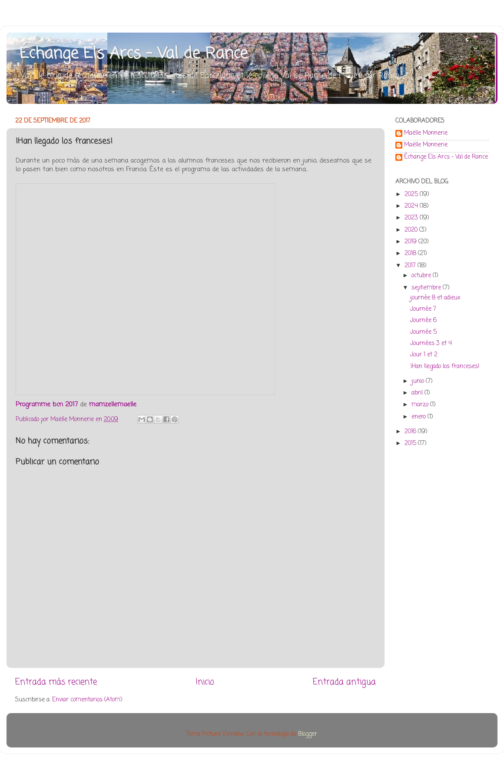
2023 (412, 217)
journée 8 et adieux (435, 297)
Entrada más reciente (56, 682)
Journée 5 (423, 332)
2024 (412, 206)
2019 (411, 241)
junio (418, 381)
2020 (412, 230)
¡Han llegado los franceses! (444, 366)
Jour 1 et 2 (424, 354)
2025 (412, 194)
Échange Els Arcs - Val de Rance (134, 54)
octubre (422, 275)
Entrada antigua (344, 682)
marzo (420, 404)
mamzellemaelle (112, 404)
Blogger (307, 734)
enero (419, 417)
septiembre (427, 287)
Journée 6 (423, 320)
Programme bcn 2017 (47, 404)
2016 (411, 431)
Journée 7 (423, 309)
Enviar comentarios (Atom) (87, 699)
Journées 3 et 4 (431, 343)
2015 (411, 443)
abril (417, 393)
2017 (411, 265)
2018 (411, 253)
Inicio (205, 682)
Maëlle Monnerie (426, 134)
